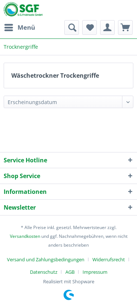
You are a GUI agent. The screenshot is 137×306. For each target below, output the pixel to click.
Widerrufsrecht (108, 259)
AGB (70, 272)
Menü (19, 27)
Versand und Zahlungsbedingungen (45, 259)
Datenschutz (43, 272)
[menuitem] (19, 27)
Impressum (95, 272)
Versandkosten (25, 236)
